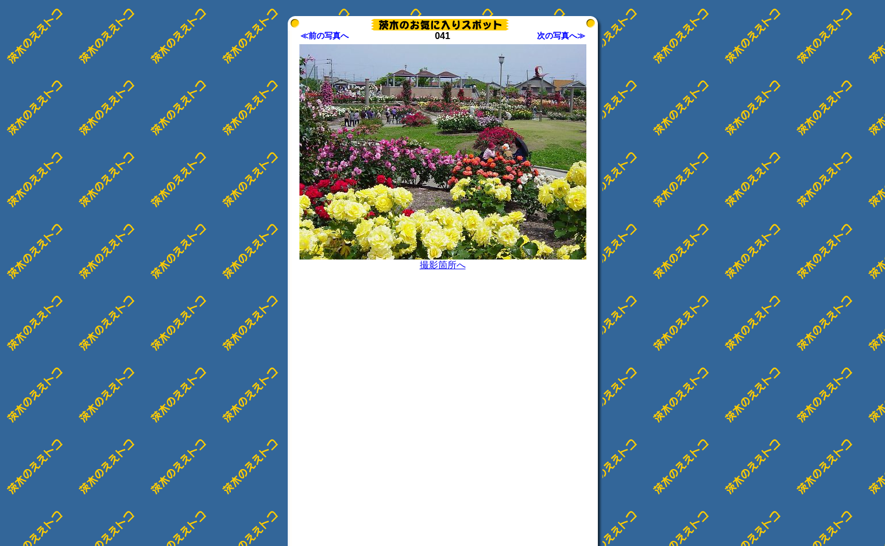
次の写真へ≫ (561, 35)
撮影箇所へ (443, 265)
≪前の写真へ (324, 35)
